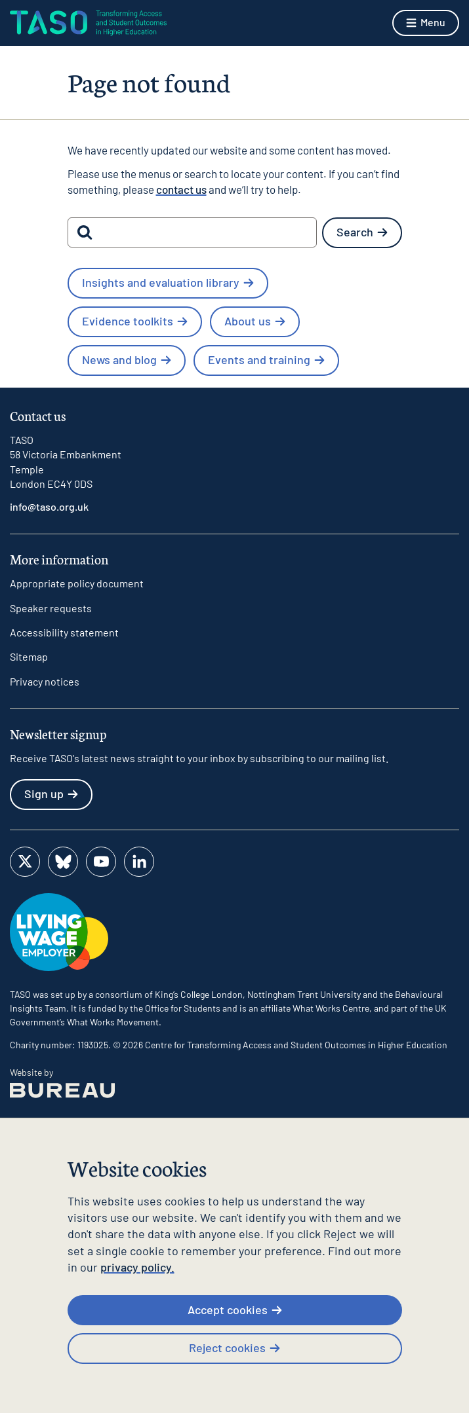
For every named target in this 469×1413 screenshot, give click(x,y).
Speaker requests (51, 608)
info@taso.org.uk (49, 506)
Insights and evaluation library (168, 282)
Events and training (266, 359)
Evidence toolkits (135, 321)
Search (362, 232)
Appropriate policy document (77, 583)
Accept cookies (235, 1309)
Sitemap (29, 656)
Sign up (51, 793)
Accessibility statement (64, 632)
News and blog (126, 359)
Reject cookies (234, 1347)
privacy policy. (137, 1267)
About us (254, 321)
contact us (181, 189)
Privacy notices (44, 681)
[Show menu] (425, 23)
